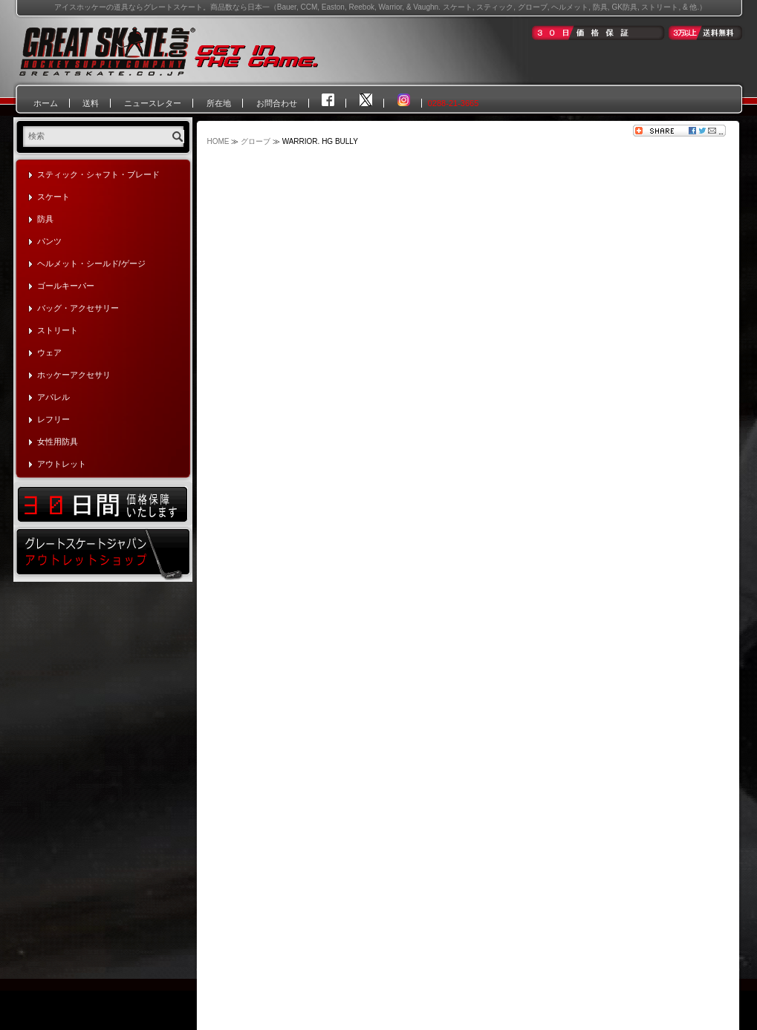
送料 (90, 103)
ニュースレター (152, 103)
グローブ (255, 141)
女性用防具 (57, 441)
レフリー (53, 419)
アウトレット (61, 463)
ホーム (45, 103)
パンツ (49, 241)
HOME (218, 141)
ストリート (57, 330)
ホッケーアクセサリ (74, 374)
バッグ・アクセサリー (78, 308)
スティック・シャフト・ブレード (98, 174)
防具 (45, 218)
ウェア (49, 352)
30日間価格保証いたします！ (102, 503)
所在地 (219, 103)
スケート (53, 196)
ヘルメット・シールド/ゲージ (91, 263)
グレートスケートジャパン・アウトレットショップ (102, 553)
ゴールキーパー (65, 285)
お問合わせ (276, 103)
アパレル (53, 397)
